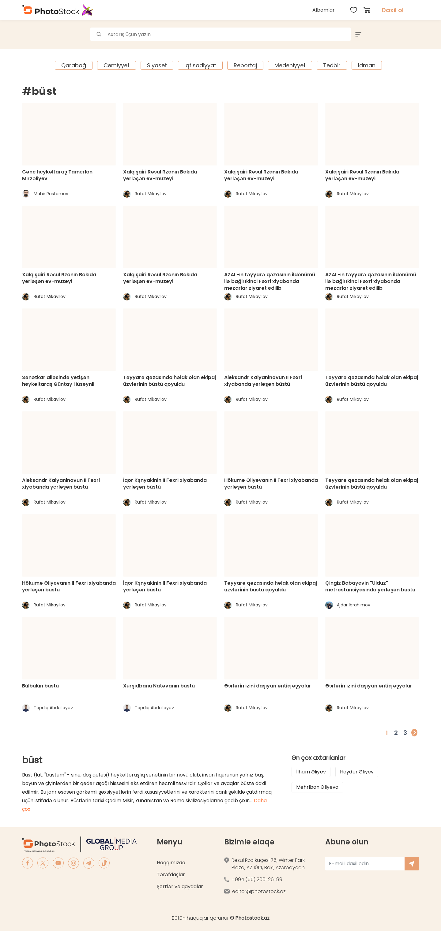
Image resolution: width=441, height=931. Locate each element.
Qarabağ (73, 65)
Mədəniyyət (290, 65)
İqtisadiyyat (200, 65)
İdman (366, 65)
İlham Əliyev (311, 771)
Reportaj (245, 65)
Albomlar (323, 9)
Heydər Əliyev (357, 771)
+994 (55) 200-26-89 (257, 879)
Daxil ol (393, 10)
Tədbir (332, 65)
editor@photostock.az (259, 891)
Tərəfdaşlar (171, 874)
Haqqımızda (171, 862)
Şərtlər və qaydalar (180, 886)
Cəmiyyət (117, 65)
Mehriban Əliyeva (317, 787)
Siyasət (157, 65)
